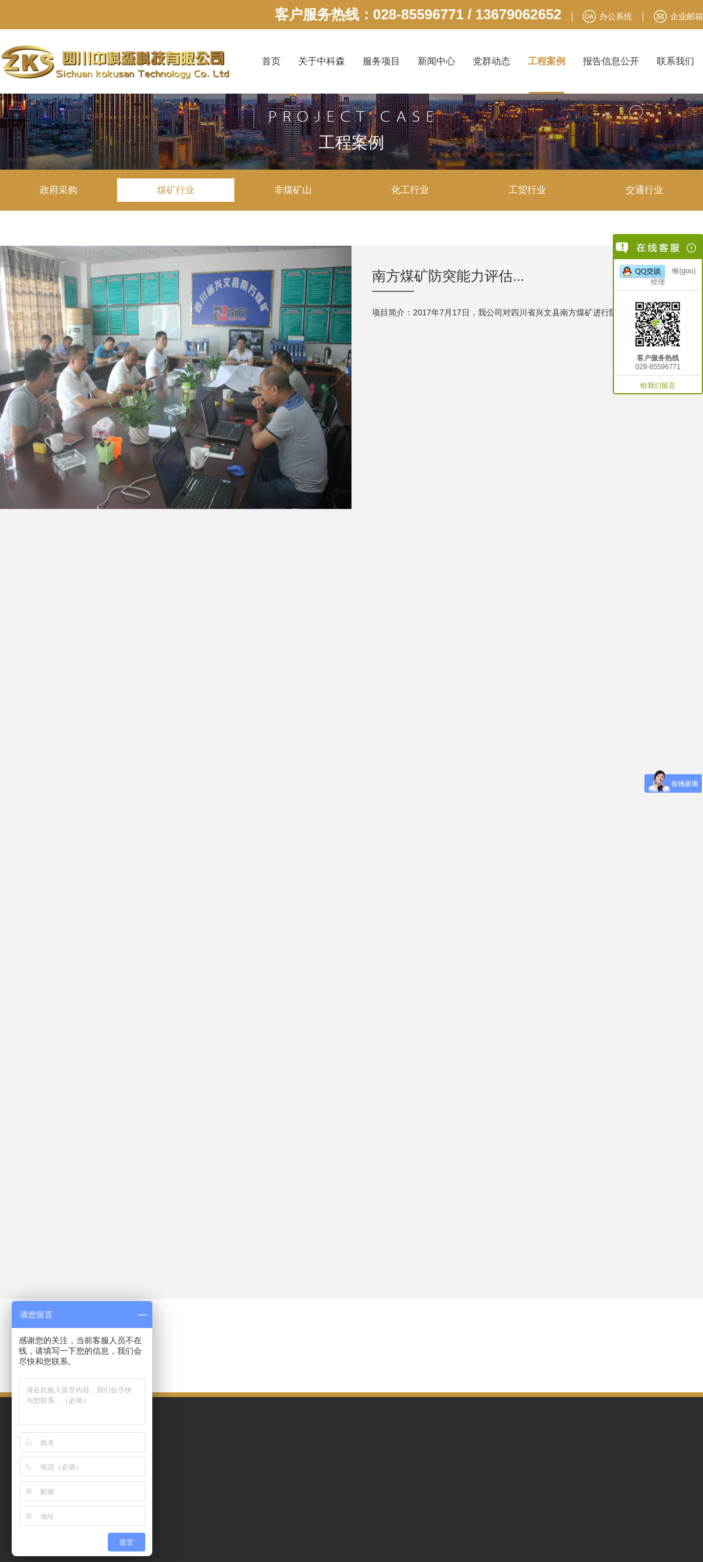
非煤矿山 (293, 190)
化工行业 (410, 190)
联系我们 (675, 61)
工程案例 (546, 61)
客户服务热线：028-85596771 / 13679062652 (418, 14)
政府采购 (58, 190)
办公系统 (615, 16)
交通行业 (644, 190)
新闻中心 (436, 61)
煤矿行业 (175, 190)
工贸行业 (527, 190)
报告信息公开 (611, 61)
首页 (271, 61)
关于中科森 (321, 61)
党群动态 (491, 61)
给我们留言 (657, 385)
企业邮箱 (686, 16)
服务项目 (381, 61)
